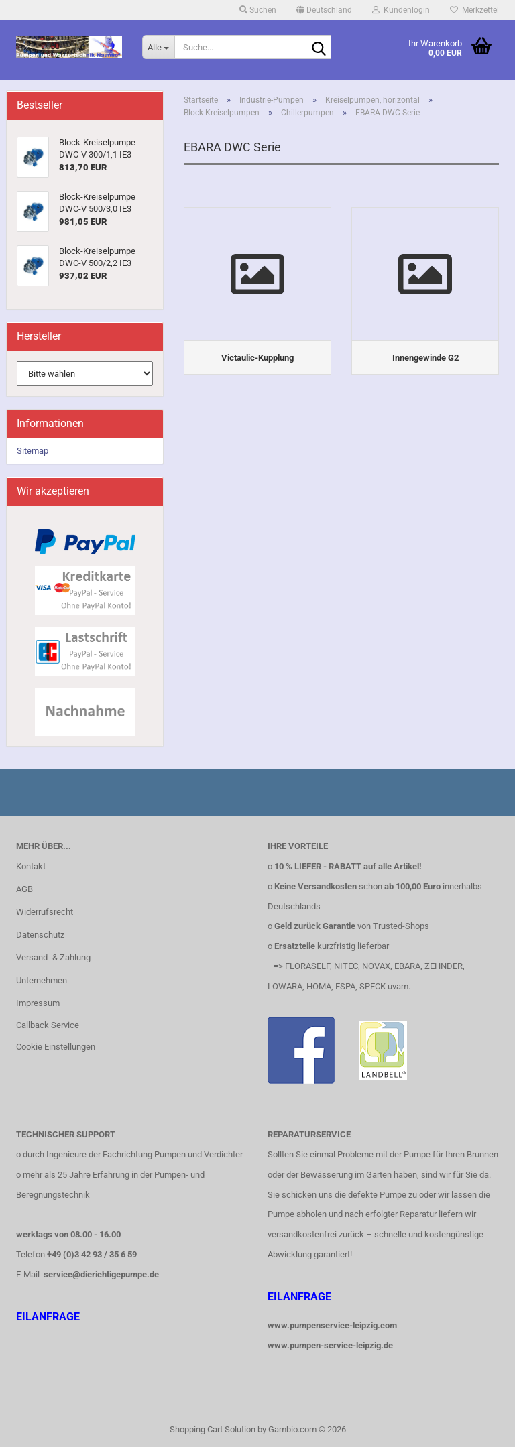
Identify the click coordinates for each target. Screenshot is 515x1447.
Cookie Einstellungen (55, 1047)
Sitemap (32, 451)
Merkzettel (474, 10)
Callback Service (47, 1025)
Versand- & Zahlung (53, 957)
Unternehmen (41, 980)
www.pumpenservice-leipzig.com (332, 1325)
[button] (324, 10)
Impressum (38, 1003)
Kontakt (31, 866)
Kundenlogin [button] (401, 10)
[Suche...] (158, 47)
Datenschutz (40, 935)
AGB (24, 889)
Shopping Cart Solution (212, 1429)
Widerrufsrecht (44, 912)
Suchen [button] (257, 10)
